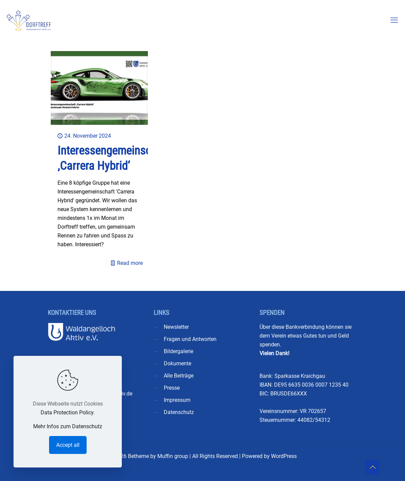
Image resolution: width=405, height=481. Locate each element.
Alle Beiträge (179, 375)
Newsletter (176, 327)
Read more (130, 263)
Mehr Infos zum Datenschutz (67, 426)
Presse (172, 388)
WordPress (284, 456)
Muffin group (172, 456)
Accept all (68, 445)
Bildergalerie (178, 351)
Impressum (177, 400)
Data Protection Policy (67, 412)
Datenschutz (179, 412)
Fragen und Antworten (190, 339)
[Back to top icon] (372, 467)
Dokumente (177, 363)
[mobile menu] (394, 20)
